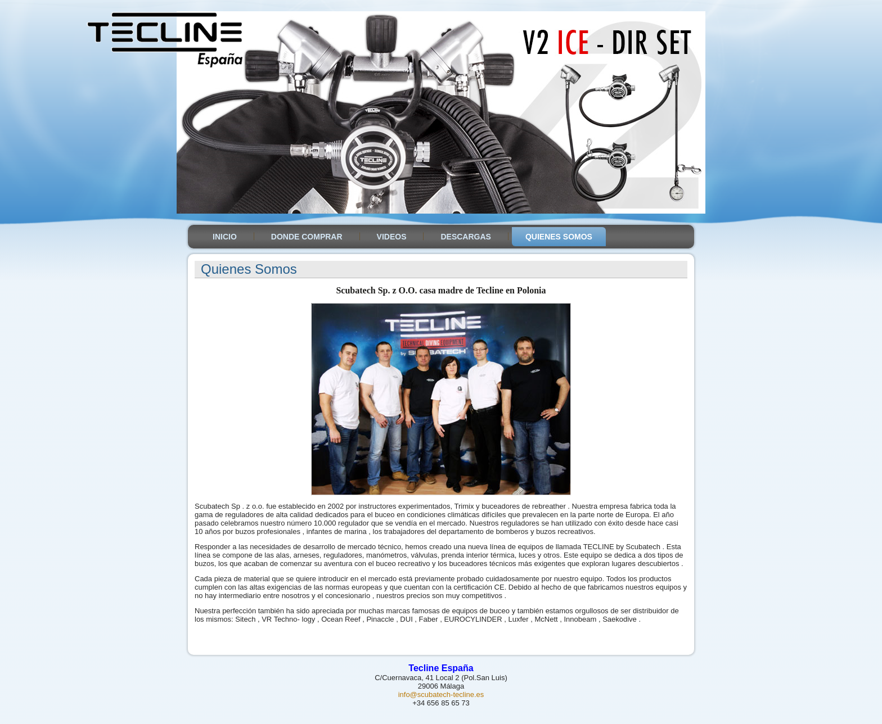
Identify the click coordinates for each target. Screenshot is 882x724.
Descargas (465, 236)
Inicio (225, 236)
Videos (392, 236)
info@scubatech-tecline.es (441, 694)
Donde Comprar (307, 236)
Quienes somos (558, 236)
